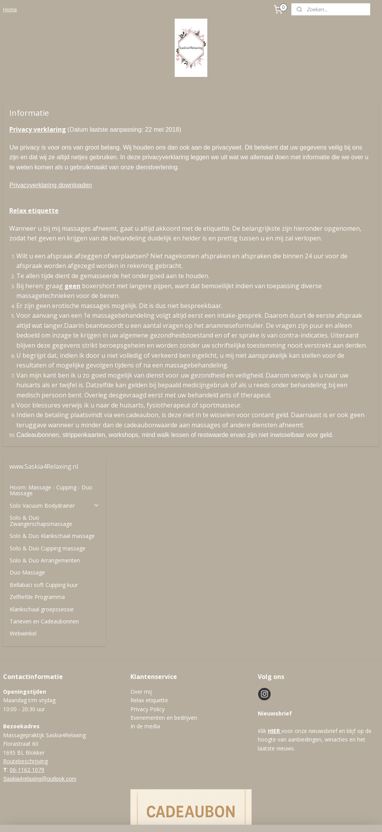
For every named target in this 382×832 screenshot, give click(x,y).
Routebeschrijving (25, 642)
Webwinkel (23, 276)
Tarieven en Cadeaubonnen (44, 264)
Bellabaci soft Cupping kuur (44, 228)
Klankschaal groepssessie (42, 252)
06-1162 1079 (27, 651)
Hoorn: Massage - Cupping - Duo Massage (51, 133)
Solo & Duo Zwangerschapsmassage (41, 164)
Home (10, 9)
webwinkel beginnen (218, 818)
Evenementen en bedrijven (163, 599)
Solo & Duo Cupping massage (47, 191)
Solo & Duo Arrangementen (45, 203)
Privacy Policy (147, 590)
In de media (145, 608)
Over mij (141, 573)
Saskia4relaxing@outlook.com (39, 660)
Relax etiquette (149, 582)
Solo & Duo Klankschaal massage (52, 179)
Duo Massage (27, 215)
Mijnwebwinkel (285, 818)
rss (188, 818)
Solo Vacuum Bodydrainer (54, 149)
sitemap (171, 818)
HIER (274, 612)
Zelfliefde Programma (37, 240)
